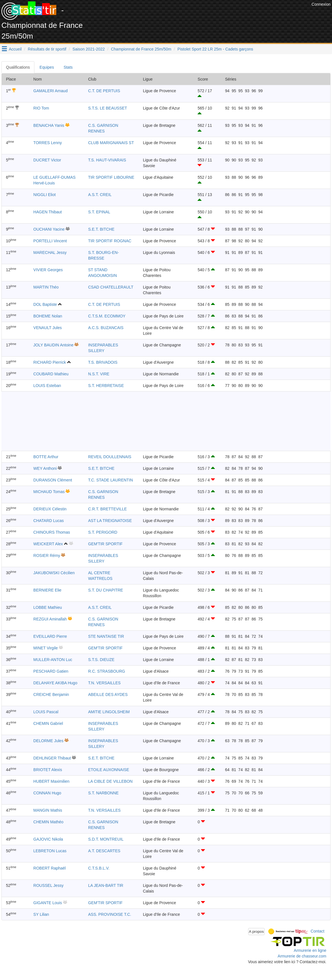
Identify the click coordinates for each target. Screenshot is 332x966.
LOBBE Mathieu (47, 607)
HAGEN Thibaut (47, 212)
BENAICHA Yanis (48, 125)
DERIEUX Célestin (50, 509)
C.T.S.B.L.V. (98, 868)
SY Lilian (41, 914)
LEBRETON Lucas (49, 851)
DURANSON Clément (52, 480)
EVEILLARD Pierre (50, 636)
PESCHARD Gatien (50, 671)
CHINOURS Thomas (51, 532)
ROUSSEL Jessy (48, 885)
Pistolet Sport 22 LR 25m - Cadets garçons (215, 49)
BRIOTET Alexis (47, 769)
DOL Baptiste (45, 304)
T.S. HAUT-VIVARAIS (107, 160)
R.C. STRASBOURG (106, 671)
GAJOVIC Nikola (48, 839)
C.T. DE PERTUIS (104, 91)
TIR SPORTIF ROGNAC (109, 241)
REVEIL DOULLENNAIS (109, 456)
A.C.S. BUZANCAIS (105, 327)
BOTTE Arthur (45, 456)
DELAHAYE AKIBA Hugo (55, 683)
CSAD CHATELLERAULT (110, 287)
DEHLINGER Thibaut (52, 758)
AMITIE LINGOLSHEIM (109, 712)
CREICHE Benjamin (51, 694)
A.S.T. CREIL (99, 194)
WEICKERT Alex (48, 544)
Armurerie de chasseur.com (302, 956)
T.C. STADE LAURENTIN (110, 480)
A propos (256, 931)
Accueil (15, 49)
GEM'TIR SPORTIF (105, 544)
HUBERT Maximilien (51, 781)
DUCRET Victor (47, 160)
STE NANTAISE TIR (106, 636)
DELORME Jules (48, 740)
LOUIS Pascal (45, 712)
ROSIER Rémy (46, 555)
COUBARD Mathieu (51, 374)
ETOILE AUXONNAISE (108, 769)
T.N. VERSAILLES (104, 683)
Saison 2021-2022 (88, 49)
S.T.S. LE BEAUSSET (107, 108)
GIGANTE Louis (47, 902)
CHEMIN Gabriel (48, 723)
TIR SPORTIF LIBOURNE (111, 177)
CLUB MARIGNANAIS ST (111, 142)
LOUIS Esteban (47, 385)
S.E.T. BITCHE (101, 229)
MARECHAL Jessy (50, 252)
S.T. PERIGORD (102, 532)
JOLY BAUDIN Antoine (53, 345)
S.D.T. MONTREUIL (105, 839)
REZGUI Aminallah (50, 619)
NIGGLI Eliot (44, 194)
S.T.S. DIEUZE (101, 659)
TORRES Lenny (47, 142)
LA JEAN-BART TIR (105, 885)
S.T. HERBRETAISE (106, 385)
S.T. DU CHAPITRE (105, 590)
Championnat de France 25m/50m (141, 49)
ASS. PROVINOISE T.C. (109, 914)
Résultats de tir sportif (47, 49)
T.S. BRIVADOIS (102, 362)
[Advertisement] (206, 14)
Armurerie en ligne (310, 950)
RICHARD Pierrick (49, 362)
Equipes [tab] (47, 67)
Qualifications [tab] (18, 67)
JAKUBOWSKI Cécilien (53, 573)
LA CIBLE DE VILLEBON (110, 781)
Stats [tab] (68, 67)
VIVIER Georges (48, 270)
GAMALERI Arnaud (50, 91)
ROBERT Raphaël (49, 868)
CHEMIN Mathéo (48, 822)
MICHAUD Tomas (49, 491)
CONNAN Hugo (47, 793)
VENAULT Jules (47, 327)
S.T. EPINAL (99, 212)
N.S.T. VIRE (98, 374)
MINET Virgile (45, 648)
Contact (317, 931)
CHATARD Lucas (48, 520)
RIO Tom (41, 108)
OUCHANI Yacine (49, 229)
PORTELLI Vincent (50, 241)
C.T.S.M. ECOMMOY (106, 316)
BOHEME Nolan (47, 316)
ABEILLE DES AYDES (108, 694)
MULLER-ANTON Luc (52, 659)
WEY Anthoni (45, 468)
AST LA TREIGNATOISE (110, 520)
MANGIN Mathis (47, 810)
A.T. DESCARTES (104, 851)
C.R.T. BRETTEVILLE (107, 509)
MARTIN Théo (46, 287)
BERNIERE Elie (47, 590)
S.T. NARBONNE (103, 793)
